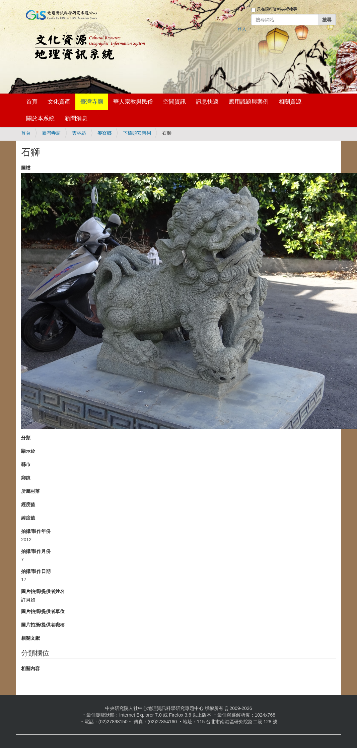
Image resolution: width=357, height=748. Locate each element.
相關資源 (290, 102)
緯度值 (28, 517)
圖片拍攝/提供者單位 (43, 611)
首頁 (32, 102)
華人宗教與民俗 (133, 102)
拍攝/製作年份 (36, 531)
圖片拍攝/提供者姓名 (43, 591)
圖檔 (25, 167)
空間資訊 (174, 102)
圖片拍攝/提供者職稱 (43, 624)
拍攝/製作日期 (36, 571)
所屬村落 (30, 491)
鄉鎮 (25, 477)
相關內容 (30, 668)
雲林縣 (79, 133)
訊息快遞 (207, 102)
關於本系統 (40, 118)
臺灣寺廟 (91, 102)
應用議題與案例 (249, 102)
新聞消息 (76, 118)
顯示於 (28, 451)
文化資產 (59, 102)
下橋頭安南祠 (137, 133)
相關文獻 (30, 638)
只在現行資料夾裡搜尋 (277, 9)
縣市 (25, 464)
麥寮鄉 (104, 133)
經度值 (28, 504)
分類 (25, 437)
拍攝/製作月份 (36, 551)
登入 (241, 29)
